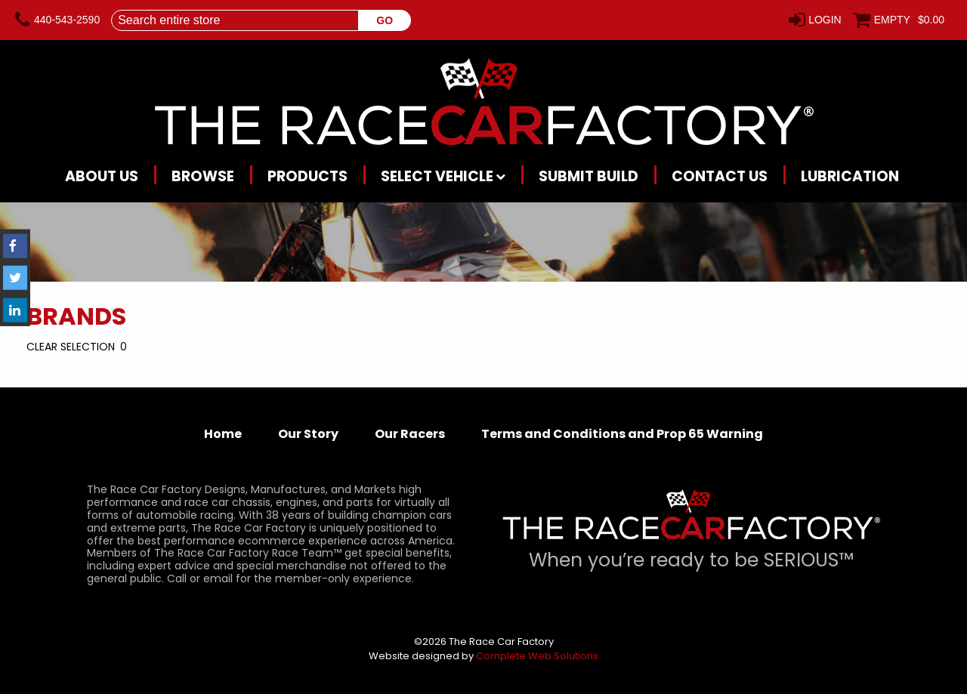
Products (307, 176)
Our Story (308, 434)
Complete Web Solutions (537, 656)
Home (223, 434)
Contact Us (720, 176)
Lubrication (850, 176)
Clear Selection (70, 346)
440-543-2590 (67, 20)
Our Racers (410, 434)
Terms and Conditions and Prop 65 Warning (622, 434)
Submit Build (588, 176)
